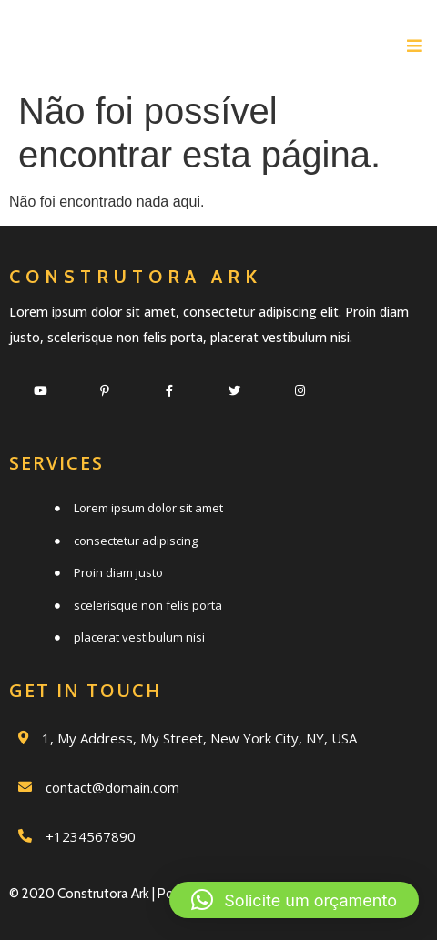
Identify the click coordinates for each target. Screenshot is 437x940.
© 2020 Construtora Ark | (83, 893)
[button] (294, 900)
